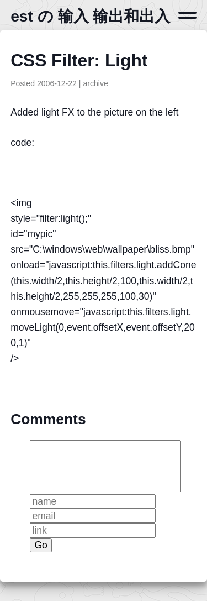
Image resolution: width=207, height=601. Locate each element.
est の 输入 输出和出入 (90, 16)
